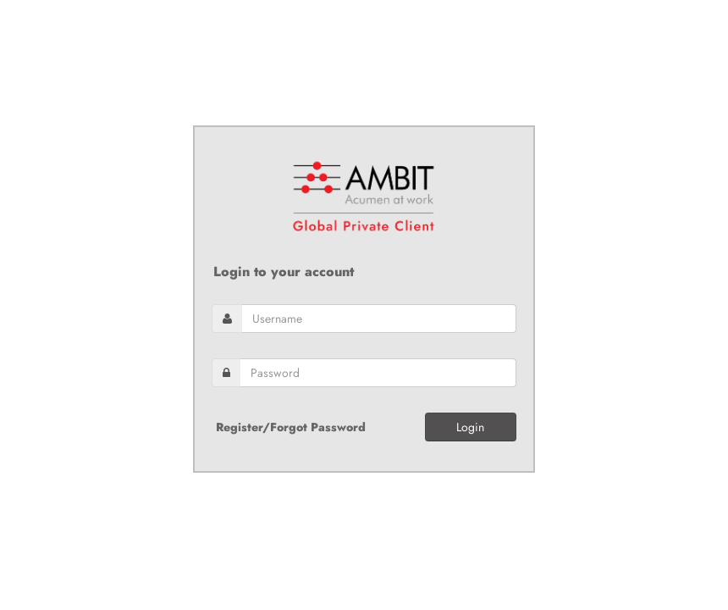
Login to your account (283, 272)
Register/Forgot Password (291, 427)
